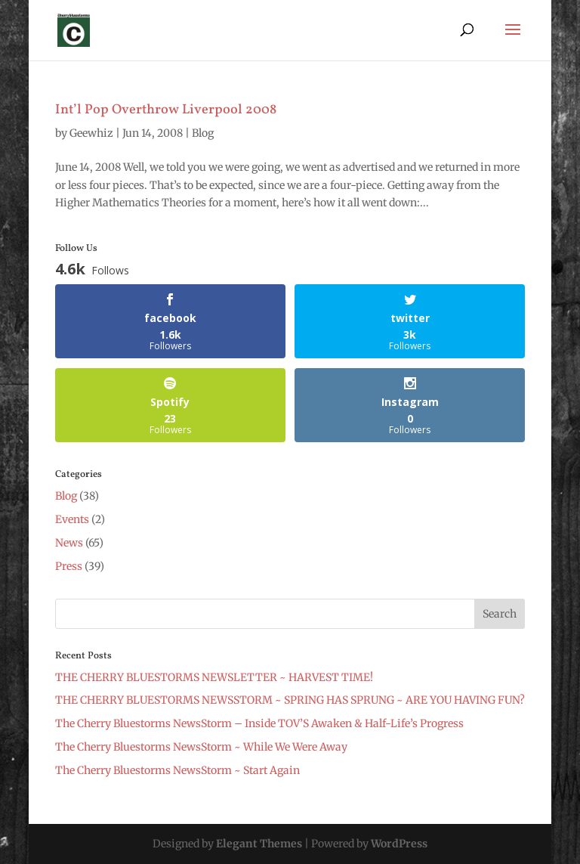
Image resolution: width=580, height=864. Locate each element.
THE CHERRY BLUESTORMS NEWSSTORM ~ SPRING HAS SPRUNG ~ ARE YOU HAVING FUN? (290, 700)
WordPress (399, 843)
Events (72, 519)
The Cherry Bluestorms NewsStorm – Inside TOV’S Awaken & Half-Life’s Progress (259, 723)
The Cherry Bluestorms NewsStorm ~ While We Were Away (201, 747)
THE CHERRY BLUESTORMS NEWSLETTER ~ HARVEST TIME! (214, 677)
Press (68, 566)
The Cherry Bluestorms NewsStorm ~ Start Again (177, 770)
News (69, 543)
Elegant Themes (259, 843)
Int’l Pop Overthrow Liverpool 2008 (165, 110)
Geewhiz (91, 133)
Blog (203, 133)
